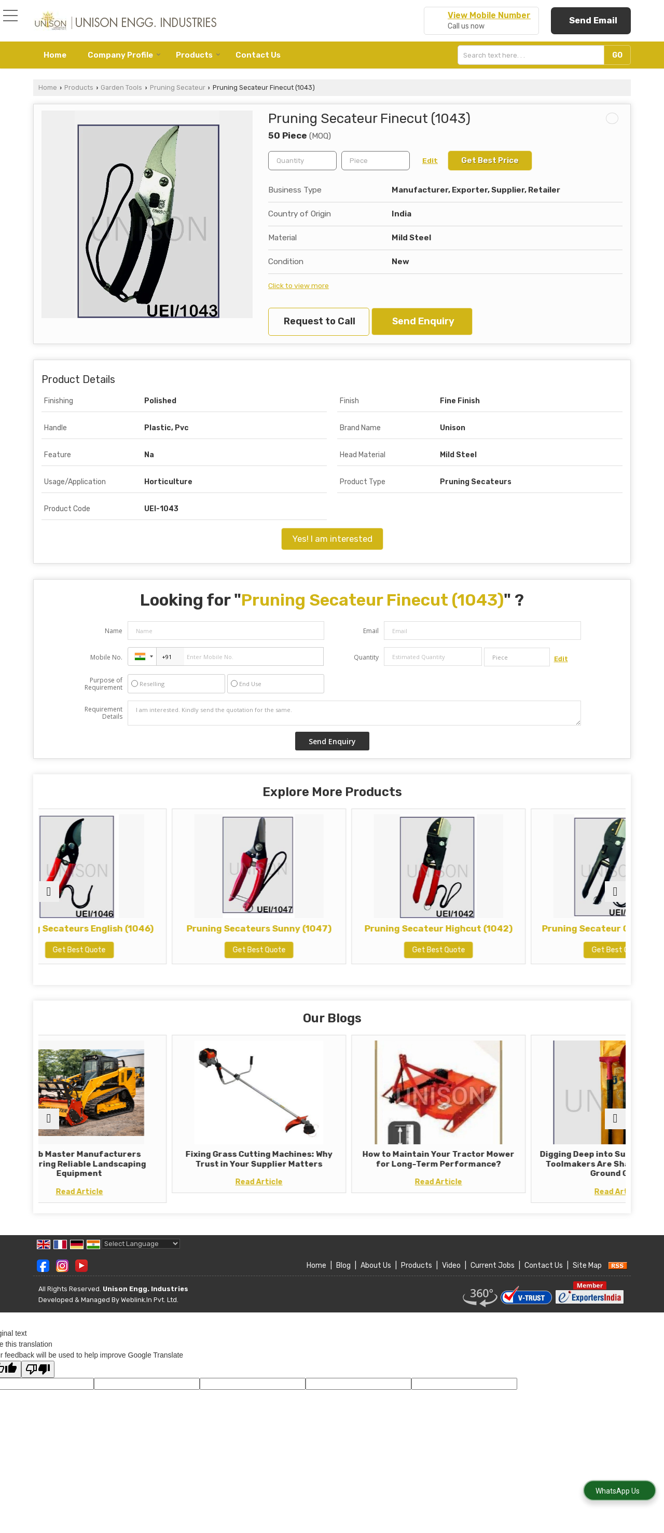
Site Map (587, 1275)
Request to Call (319, 321)
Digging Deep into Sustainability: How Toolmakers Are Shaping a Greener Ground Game (554, 1168)
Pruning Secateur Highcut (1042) (406, 933)
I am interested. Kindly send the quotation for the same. (354, 713)
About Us (376, 1275)
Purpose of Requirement (103, 684)
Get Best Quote (110, 960)
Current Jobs (493, 1275)
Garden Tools (121, 87)
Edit (430, 160)
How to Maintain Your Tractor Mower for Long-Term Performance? (406, 1163)
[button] (489, 15)
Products (198, 55)
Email (371, 630)
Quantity (366, 657)
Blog (343, 1275)
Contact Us (258, 55)
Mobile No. (106, 657)
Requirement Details (103, 713)
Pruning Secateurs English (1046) (110, 933)
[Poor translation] (37, 1378)
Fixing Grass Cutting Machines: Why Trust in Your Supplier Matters (258, 1163)
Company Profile (124, 55)
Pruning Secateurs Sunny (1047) (258, 933)
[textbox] (533, 55)
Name (113, 630)
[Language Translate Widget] (141, 1253)
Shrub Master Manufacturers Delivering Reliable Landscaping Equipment (109, 1163)
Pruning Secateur (177, 87)
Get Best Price (490, 160)
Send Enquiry (423, 321)
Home (55, 55)
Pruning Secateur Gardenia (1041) (554, 933)
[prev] (48, 891)
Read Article (109, 1191)
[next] (615, 891)
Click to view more (298, 285)
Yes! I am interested (332, 538)
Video (451, 1275)
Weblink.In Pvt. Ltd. (149, 1309)
